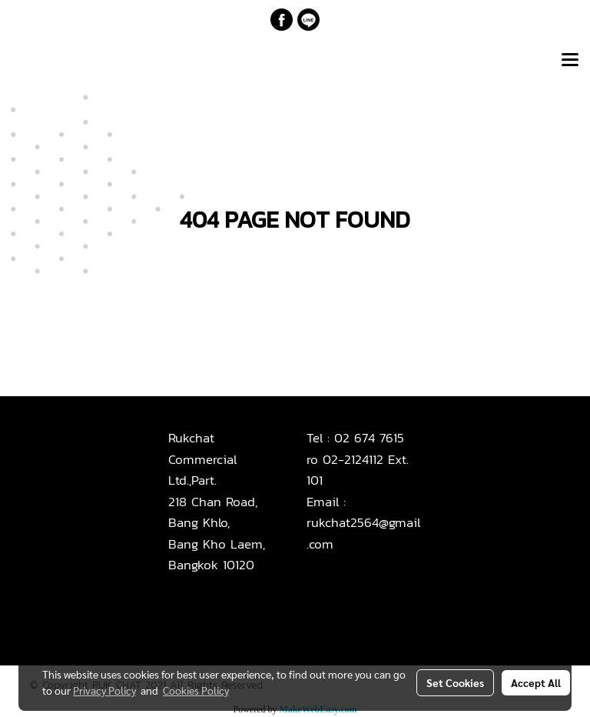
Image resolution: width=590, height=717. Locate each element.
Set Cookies (455, 682)
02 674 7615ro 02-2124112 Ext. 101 (358, 459)
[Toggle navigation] (570, 61)
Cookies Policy (196, 690)
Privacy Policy (104, 690)
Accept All (536, 682)
